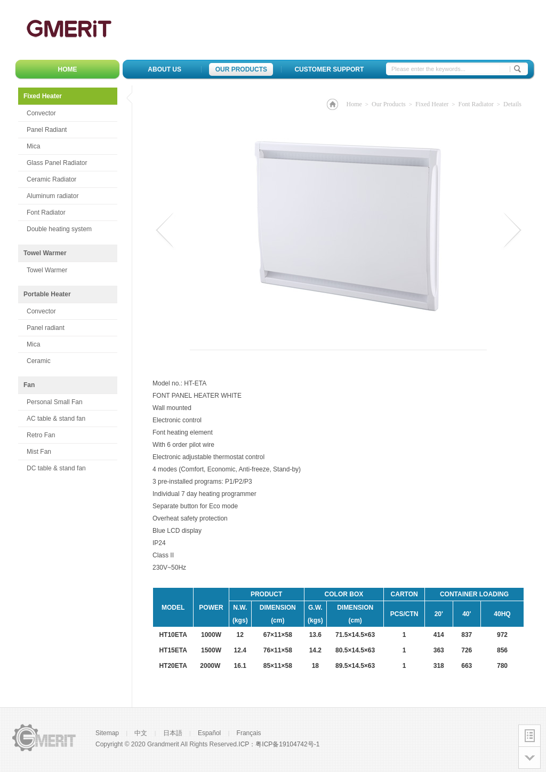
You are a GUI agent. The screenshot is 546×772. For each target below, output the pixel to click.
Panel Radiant (47, 129)
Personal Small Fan (55, 402)
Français (249, 733)
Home (354, 104)
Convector (41, 113)
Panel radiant (46, 328)
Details (512, 104)
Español (209, 733)
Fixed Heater (70, 98)
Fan (29, 385)
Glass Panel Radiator (57, 163)
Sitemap (107, 733)
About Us (164, 69)
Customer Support (329, 69)
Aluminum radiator (52, 196)
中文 (140, 733)
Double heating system (59, 229)
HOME (67, 69)
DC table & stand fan (56, 468)
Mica (33, 146)
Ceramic (39, 361)
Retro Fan (41, 435)
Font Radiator (46, 212)
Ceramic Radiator (51, 179)
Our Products (241, 69)
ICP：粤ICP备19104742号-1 (278, 744)
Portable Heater (47, 294)
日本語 (172, 733)
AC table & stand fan (56, 418)
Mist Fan (39, 451)
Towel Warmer (45, 253)
